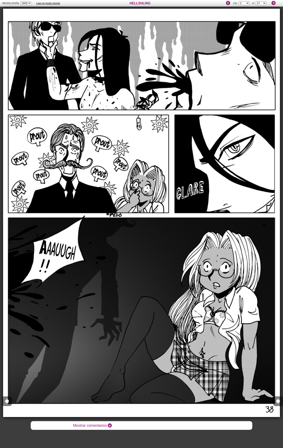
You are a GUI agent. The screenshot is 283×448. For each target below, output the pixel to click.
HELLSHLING (140, 3)
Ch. (235, 3)
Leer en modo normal (48, 3)
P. (254, 3)
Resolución (10, 3)
